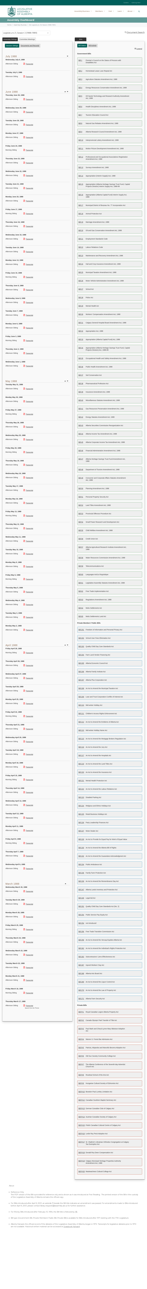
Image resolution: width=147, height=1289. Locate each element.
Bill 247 (81, 890)
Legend (139, 49)
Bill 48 (81, 470)
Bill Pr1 (81, 1012)
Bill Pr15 (82, 1125)
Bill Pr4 (81, 1039)
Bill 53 (81, 514)
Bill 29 (81, 306)
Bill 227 (81, 831)
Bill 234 (81, 864)
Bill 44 (81, 434)
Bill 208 (81, 688)
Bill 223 (81, 797)
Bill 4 (80, 88)
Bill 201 (81, 630)
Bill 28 (81, 298)
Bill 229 (81, 839)
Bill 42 (81, 417)
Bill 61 (81, 583)
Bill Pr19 (82, 1161)
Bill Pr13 (82, 1108)
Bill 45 (81, 442)
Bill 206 (81, 672)
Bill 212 (81, 722)
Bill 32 (81, 331)
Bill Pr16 (82, 1134)
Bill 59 (81, 566)
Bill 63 (81, 600)
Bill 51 (81, 497)
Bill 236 (81, 873)
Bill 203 (81, 646)
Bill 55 (81, 530)
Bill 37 (81, 375)
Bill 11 (81, 148)
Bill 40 (81, 400)
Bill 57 (81, 547)
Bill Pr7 (81, 1064)
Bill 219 (81, 764)
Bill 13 (81, 167)
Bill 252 (81, 906)
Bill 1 (80, 60)
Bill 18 (81, 214)
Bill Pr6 (81, 1056)
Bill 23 (81, 256)
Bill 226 (81, 823)
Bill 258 (81, 940)
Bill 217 (81, 755)
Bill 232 (81, 856)
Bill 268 (81, 973)
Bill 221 (81, 781)
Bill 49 (81, 478)
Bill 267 (81, 965)
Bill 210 (81, 705)
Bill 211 (81, 714)
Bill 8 (80, 123)
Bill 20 (81, 230)
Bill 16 (81, 195)
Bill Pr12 (82, 1100)
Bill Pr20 (82, 1171)
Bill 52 (81, 505)
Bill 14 (81, 176)
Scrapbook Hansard (72, 1227)
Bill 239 (81, 881)
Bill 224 (81, 806)
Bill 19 (81, 222)
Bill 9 (80, 132)
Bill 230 (81, 848)
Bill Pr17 (82, 1142)
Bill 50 (81, 488)
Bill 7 (80, 115)
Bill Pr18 (82, 1153)
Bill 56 (81, 539)
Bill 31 (81, 323)
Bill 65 (81, 616)
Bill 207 (81, 680)
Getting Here (136, 2)
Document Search (136, 32)
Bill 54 (81, 522)
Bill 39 (81, 392)
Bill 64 (81, 608)
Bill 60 (81, 574)
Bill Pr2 (81, 1020)
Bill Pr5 (81, 1048)
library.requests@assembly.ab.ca (53, 1206)
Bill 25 (81, 272)
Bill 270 (81, 990)
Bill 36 (81, 367)
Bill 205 (81, 663)
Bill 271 (81, 999)
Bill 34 (81, 348)
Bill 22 (81, 247)
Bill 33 (81, 339)
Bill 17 (81, 205)
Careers (126, 2)
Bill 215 (81, 739)
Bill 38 (81, 384)
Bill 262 (81, 948)
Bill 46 (81, 451)
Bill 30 (81, 314)
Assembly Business (20, 25)
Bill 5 (80, 96)
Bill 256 (81, 932)
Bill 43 (81, 425)
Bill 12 (81, 157)
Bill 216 (81, 747)
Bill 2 (80, 71)
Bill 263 (81, 957)
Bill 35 (81, 358)
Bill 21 (81, 239)
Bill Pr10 (82, 1092)
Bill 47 (81, 459)
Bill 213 (81, 730)
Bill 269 (81, 982)
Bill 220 (81, 772)
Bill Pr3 (81, 1029)
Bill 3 (80, 79)
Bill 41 (81, 409)
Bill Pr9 (81, 1083)
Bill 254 (81, 915)
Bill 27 (81, 289)
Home (9, 25)
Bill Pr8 (81, 1075)
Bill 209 (81, 697)
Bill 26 (81, 281)
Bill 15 (81, 184)
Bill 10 (81, 140)
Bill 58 (81, 558)
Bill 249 (81, 898)
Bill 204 (81, 655)
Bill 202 (81, 638)
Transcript (28, 64)
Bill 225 (81, 814)
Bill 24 (81, 264)
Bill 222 (81, 789)
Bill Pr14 (82, 1117)
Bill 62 (81, 591)
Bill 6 (80, 107)
